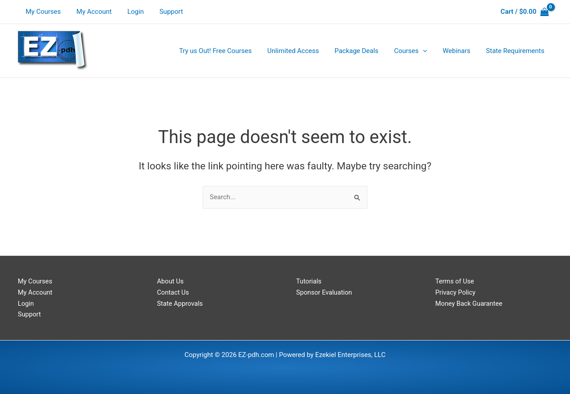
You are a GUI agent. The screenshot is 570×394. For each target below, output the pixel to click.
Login (130, 12)
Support (163, 12)
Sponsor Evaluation (324, 292)
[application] (428, 51)
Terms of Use (455, 281)
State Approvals (180, 304)
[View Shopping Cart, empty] (524, 12)
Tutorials (309, 281)
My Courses (42, 12)
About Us (170, 281)
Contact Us (173, 292)
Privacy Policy (456, 292)
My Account (90, 12)
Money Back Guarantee (470, 304)
